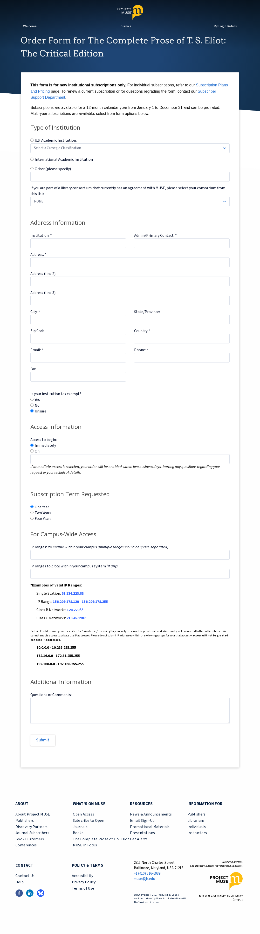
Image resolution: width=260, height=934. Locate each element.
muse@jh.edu (144, 887)
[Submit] (42, 749)
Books (78, 841)
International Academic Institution (64, 168)
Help (19, 890)
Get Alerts (139, 847)
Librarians (196, 829)
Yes (37, 408)
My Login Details (225, 26)
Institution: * (41, 244)
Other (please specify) (53, 177)
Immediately (45, 454)
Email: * (36, 358)
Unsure (40, 420)
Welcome (30, 26)
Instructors (197, 841)
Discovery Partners (31, 835)
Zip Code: (37, 339)
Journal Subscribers (32, 841)
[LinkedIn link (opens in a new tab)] (30, 901)
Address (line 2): (43, 282)
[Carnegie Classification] (130, 157)
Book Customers (29, 847)
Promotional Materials (150, 835)
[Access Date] (130, 468)
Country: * (142, 339)
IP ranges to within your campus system (74, 575)
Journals (125, 26)
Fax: (33, 377)
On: (37, 460)
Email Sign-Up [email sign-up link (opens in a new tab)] (142, 829)
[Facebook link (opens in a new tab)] (19, 901)
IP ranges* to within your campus (99, 555)
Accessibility (82, 884)
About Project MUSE (32, 823)
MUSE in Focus (85, 854)
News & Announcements (151, 823)
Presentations (142, 841)
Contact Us (24, 884)
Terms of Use (83, 897)
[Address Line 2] (130, 290)
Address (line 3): (43, 301)
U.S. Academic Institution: (56, 149)
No (37, 414)
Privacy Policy (84, 890)
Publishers (24, 829)
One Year (42, 515)
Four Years (43, 527)
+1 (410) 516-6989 (147, 882)
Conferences (26, 854)
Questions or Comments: (51, 703)
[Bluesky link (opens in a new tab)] (40, 901)
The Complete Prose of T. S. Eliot (101, 847)
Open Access (83, 823)
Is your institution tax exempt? (55, 402)
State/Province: (147, 320)
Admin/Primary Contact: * (155, 244)
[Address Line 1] (130, 271)
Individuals (196, 835)
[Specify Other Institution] (130, 185)
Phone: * (141, 358)
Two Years (43, 521)
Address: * (38, 263)
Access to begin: (43, 448)
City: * (35, 320)
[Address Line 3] (130, 309)
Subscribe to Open (88, 829)
